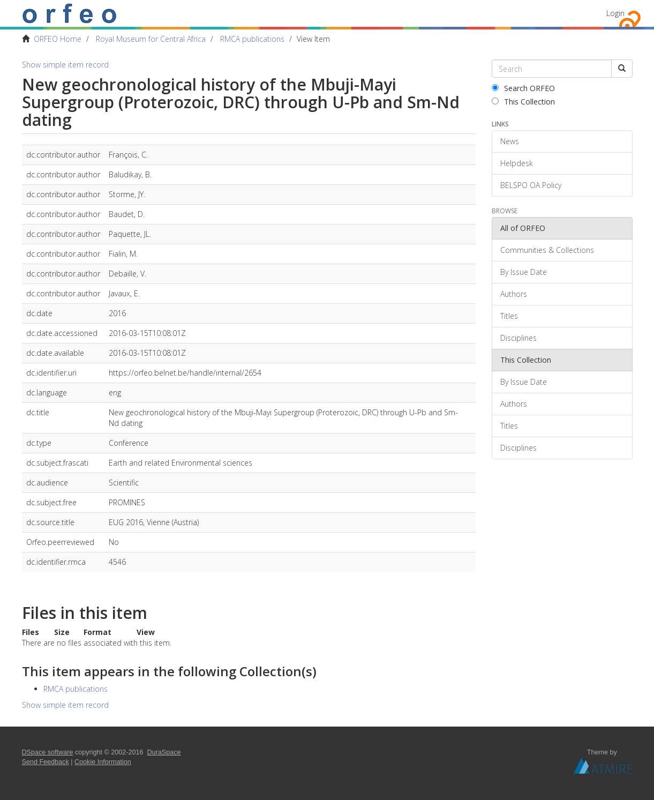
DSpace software (47, 752)
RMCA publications (252, 39)
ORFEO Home (57, 39)
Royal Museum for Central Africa (151, 39)
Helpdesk (516, 163)
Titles (509, 316)
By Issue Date (523, 272)
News (509, 141)
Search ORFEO (523, 88)
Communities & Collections (547, 250)
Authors (513, 294)
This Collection (523, 101)
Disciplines (518, 338)
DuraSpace (164, 752)
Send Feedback (45, 762)
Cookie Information (102, 762)
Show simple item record (65, 64)
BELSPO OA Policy (530, 185)
